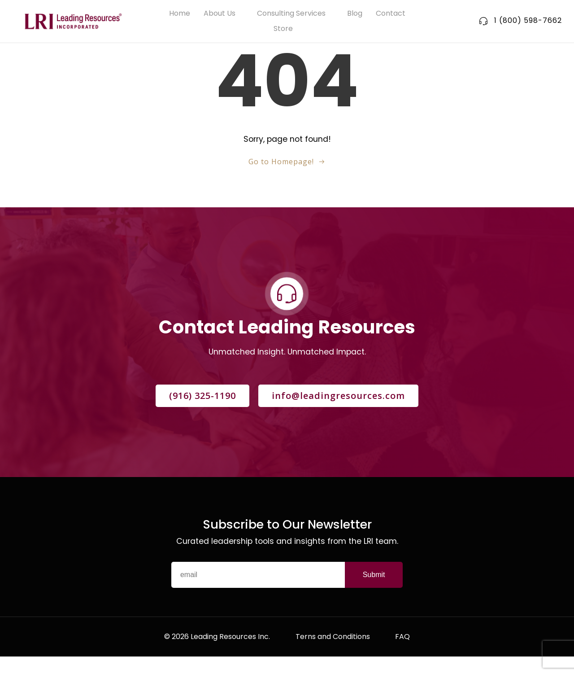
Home (179, 14)
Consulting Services (295, 14)
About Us (224, 14)
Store (287, 29)
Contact (390, 14)
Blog (354, 14)
